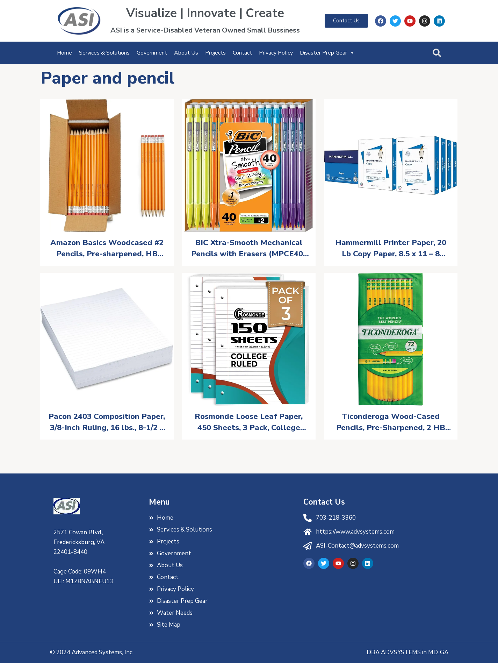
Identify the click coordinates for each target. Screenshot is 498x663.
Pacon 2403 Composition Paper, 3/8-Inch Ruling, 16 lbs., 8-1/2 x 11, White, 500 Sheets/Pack (107, 422)
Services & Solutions (104, 53)
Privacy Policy (276, 53)
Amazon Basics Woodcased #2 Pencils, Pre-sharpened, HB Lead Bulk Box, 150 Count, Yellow (107, 248)
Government (152, 53)
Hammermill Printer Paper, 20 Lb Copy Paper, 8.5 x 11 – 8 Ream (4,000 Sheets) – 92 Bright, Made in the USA (390, 248)
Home (64, 53)
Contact (242, 53)
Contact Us (324, 502)
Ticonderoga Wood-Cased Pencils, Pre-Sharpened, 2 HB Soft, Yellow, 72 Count (390, 422)
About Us (186, 53)
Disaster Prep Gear (327, 53)
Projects (215, 53)
